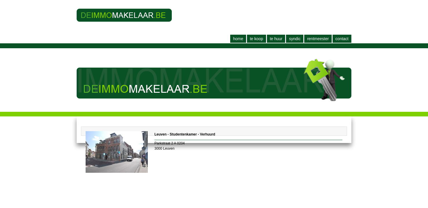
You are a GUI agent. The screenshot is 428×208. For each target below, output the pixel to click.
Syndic (294, 38)
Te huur (276, 38)
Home (238, 38)
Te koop (256, 38)
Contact (341, 38)
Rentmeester (318, 38)
